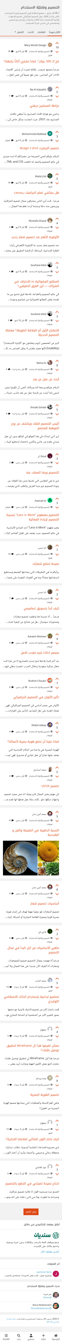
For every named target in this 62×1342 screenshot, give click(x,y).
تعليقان (9, 140)
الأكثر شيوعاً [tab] (54, 32)
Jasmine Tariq (44, 1272)
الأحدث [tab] (30, 32)
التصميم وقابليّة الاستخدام (40, 51)
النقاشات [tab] (41, 32)
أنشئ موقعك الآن (50, 1252)
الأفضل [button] (19, 32)
